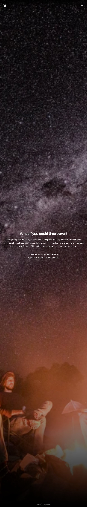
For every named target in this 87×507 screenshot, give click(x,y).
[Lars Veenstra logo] (4, 4)
